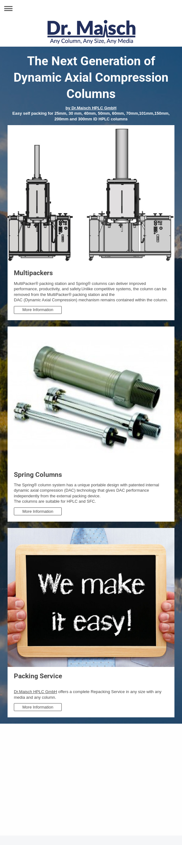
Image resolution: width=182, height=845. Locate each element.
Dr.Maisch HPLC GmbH (35, 691)
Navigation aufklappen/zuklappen (91, 8)
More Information (37, 309)
